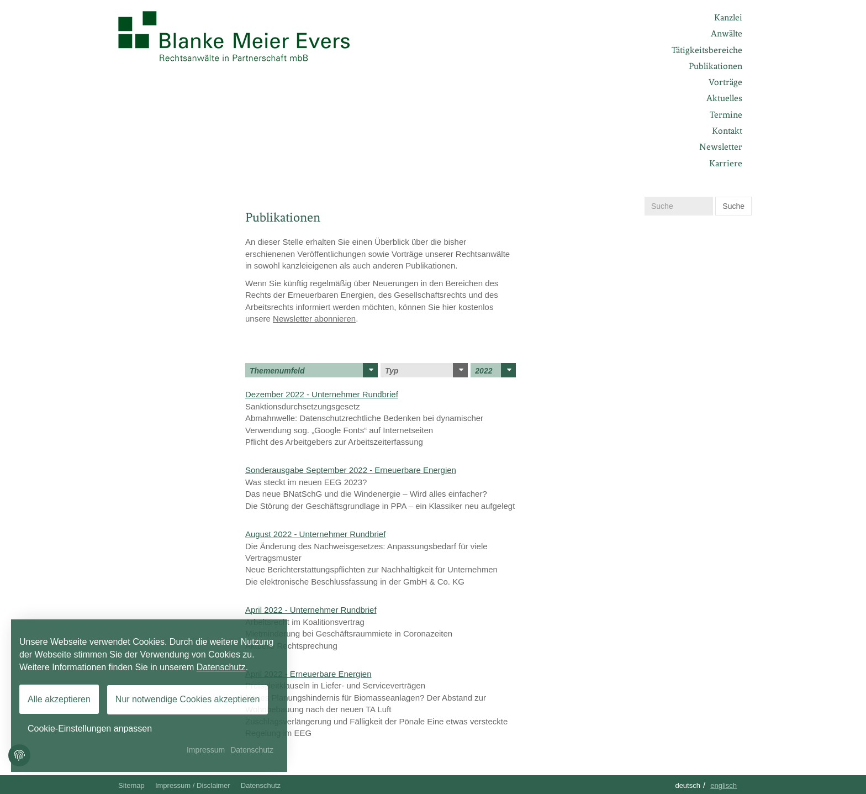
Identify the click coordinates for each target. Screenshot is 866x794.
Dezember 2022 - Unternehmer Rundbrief (321, 394)
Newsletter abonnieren (314, 318)
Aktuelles (724, 98)
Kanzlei (728, 17)
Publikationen (715, 66)
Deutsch (687, 785)
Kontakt (727, 130)
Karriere (725, 163)
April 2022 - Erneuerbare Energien (308, 674)
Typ (426, 370)
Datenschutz (261, 785)
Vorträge (725, 82)
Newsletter (720, 146)
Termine (726, 114)
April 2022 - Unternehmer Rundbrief (311, 609)
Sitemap (131, 785)
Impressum (206, 749)
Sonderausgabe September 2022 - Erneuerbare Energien (350, 470)
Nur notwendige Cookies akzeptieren (187, 699)
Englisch (723, 785)
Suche (733, 206)
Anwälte (726, 33)
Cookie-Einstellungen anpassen (90, 728)
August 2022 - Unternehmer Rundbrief (315, 534)
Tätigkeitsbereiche (707, 50)
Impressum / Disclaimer (192, 785)
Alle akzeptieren (59, 699)
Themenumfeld (314, 370)
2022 (495, 370)
